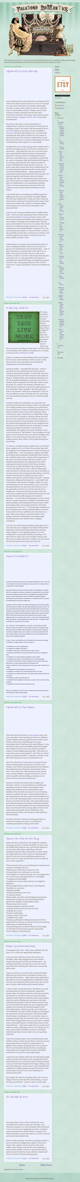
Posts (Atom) (18, 1169)
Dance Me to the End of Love (61, 249)
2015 (58, 358)
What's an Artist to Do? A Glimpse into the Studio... (61, 222)
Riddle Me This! (60, 297)
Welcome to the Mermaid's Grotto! (61, 335)
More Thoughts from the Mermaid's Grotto (61, 309)
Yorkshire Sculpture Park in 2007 (23, 117)
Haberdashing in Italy (61, 290)
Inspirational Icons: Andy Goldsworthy (22, 71)
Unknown (60, 105)
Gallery (57, 72)
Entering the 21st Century (61, 238)
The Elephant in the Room (61, 269)
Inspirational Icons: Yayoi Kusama (20, 707)
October (61, 345)
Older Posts (46, 1165)
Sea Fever (61, 284)
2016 (59, 118)
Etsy (21, 448)
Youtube (9, 133)
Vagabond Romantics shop (17, 60)
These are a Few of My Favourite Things (22, 838)
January (61, 352)
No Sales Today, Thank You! (17, 308)
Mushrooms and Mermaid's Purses (20, 946)
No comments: (34, 297)
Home (22, 1165)
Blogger (51, 1178)
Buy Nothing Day (23, 353)
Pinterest (58, 98)
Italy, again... (61, 278)
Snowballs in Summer (21, 217)
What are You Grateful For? (17, 556)
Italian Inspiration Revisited (61, 323)
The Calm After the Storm (17, 1096)
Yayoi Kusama (34, 735)
